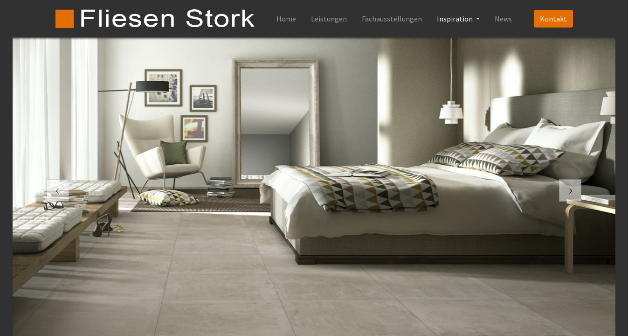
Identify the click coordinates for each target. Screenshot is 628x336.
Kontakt (553, 18)
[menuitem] (286, 18)
